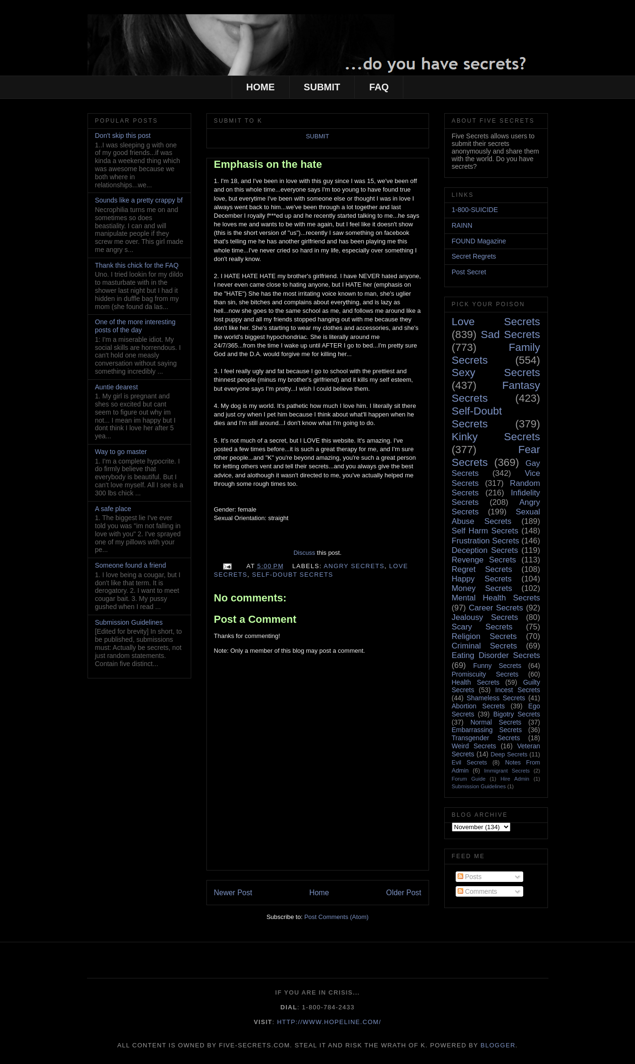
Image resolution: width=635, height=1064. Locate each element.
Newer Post (233, 893)
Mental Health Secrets (496, 597)
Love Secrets (496, 322)
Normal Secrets (495, 722)
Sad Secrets (510, 334)
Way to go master (121, 451)
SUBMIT (322, 87)
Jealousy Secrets (485, 617)
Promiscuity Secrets (485, 674)
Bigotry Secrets (516, 714)
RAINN (462, 225)
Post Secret (469, 272)
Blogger (497, 1045)
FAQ (379, 87)
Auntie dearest (116, 387)
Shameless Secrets (496, 698)
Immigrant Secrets (507, 771)
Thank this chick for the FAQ (137, 265)
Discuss (304, 552)
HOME (260, 87)
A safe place (113, 509)
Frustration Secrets (485, 540)
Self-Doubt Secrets (292, 574)
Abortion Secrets (478, 706)
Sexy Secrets (496, 372)
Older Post (403, 893)
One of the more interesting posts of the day (135, 326)
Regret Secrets (482, 569)
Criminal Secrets (484, 645)
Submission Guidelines (129, 622)
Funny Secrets (497, 665)
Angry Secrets (354, 566)
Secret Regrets (474, 256)
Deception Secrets (485, 550)
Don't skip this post (123, 135)
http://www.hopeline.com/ (329, 1021)
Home (319, 893)
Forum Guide (469, 779)
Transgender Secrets (486, 738)
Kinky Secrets (496, 437)
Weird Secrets (474, 746)
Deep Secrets (508, 754)
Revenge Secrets (484, 559)
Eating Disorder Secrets (496, 655)
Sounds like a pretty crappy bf (139, 200)
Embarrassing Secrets (487, 730)
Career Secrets (496, 607)
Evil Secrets (469, 762)
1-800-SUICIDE (475, 209)
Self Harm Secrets (485, 530)
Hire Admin (514, 779)
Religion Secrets (484, 636)
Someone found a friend (130, 565)
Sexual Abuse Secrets (496, 516)
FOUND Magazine (479, 241)
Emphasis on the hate (268, 164)
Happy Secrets (482, 578)
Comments (478, 891)
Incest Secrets (517, 690)
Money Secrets (482, 588)
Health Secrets (475, 682)
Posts (470, 876)
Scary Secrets (482, 626)
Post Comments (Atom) (336, 916)
